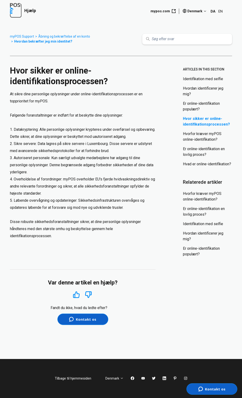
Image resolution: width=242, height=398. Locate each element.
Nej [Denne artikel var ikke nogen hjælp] (88, 295)
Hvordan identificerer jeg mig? (203, 91)
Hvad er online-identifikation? (207, 164)
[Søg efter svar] (187, 39)
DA (213, 11)
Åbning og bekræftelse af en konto (64, 36)
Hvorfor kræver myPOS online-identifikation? (202, 136)
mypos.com (163, 11)
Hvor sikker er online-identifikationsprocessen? (206, 121)
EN (220, 11)
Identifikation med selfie (203, 79)
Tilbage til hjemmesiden (76, 378)
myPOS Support (22, 36)
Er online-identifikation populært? (201, 106)
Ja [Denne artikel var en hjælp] (76, 294)
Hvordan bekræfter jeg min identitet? (43, 41)
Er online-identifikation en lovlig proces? (204, 152)
